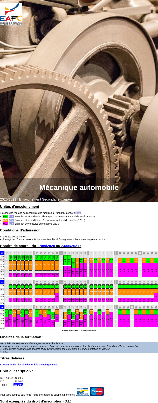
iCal (78, 213)
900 (81, 270)
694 (77, 263)
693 (10, 257)
